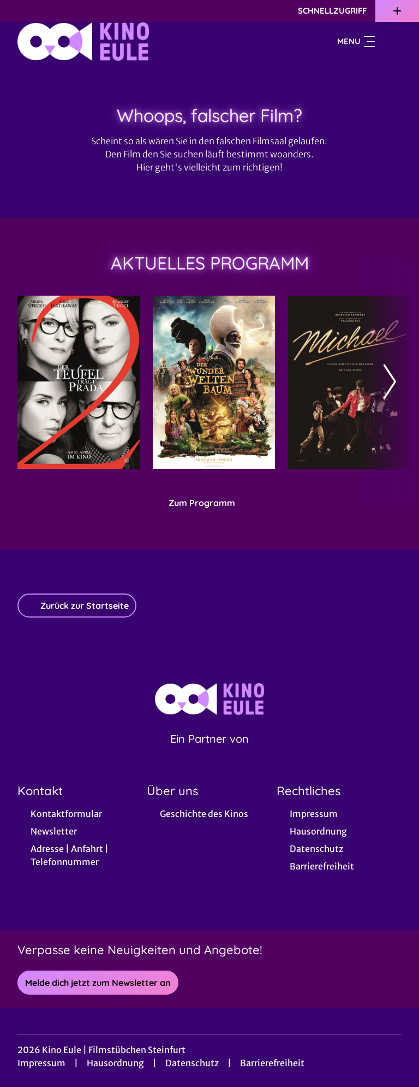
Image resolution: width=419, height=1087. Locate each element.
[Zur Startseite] (93, 41)
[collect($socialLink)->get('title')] (20, 11)
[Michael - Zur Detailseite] (349, 382)
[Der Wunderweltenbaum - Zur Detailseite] (214, 382)
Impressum (41, 1062)
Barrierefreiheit (272, 1062)
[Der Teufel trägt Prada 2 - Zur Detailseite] (78, 382)
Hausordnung (115, 1062)
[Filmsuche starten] (391, 41)
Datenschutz (192, 1062)
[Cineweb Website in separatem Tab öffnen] (209, 752)
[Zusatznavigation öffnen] (397, 11)
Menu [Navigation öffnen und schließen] (356, 41)
